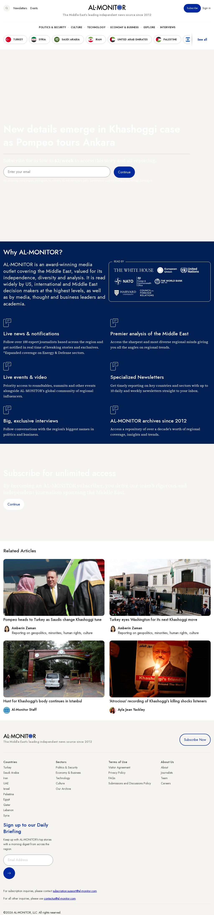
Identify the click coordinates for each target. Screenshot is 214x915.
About (164, 767)
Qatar (6, 805)
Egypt (6, 799)
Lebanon (8, 810)
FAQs (111, 778)
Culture (76, 27)
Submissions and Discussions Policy (129, 783)
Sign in (207, 8)
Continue (14, 504)
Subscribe (192, 8)
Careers (166, 783)
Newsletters (20, 8)
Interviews (167, 27)
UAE (6, 783)
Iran (5, 778)
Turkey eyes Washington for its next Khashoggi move (153, 619)
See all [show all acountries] (202, 39)
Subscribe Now (195, 739)
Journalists (167, 773)
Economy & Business (124, 27)
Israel (6, 789)
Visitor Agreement (119, 767)
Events (34, 8)
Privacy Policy (116, 773)
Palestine (8, 794)
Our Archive (63, 789)
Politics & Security (52, 27)
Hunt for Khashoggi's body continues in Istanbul (42, 701)
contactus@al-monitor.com (60, 898)
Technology (96, 27)
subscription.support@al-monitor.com (75, 891)
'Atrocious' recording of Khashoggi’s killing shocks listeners (158, 701)
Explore (149, 27)
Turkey (7, 767)
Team (164, 778)
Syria (6, 815)
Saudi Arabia (11, 773)
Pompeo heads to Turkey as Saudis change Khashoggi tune (52, 619)
